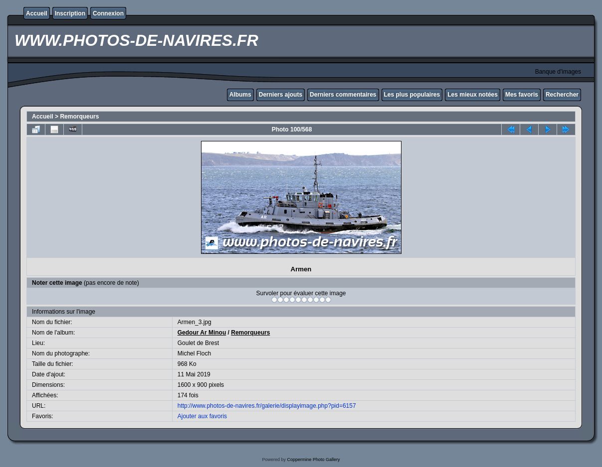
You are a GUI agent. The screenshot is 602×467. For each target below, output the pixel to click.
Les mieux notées (472, 94)
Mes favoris (521, 94)
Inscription (70, 13)
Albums (240, 94)
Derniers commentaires (343, 94)
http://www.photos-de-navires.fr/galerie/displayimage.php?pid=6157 (267, 405)
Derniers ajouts (280, 94)
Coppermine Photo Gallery (313, 459)
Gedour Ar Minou (202, 332)
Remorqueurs (79, 116)
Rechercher (562, 94)
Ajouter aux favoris (202, 416)
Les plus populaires (412, 94)
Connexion (108, 13)
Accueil (36, 13)
